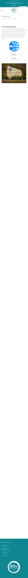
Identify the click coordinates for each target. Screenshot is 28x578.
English (20, 7)
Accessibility (4, 569)
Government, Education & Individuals (9, 18)
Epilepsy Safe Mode (4, 576)
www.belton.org (14, 55)
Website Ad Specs (5, 544)
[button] (2, 10)
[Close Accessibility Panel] (4, 574)
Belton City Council (14, 59)
